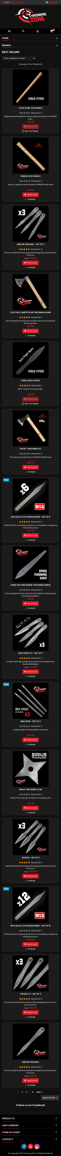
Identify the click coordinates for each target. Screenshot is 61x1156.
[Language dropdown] (52, 2)
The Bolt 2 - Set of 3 (30, 994)
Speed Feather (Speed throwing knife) (31, 585)
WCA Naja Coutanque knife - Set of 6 (30, 516)
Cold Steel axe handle (30, 108)
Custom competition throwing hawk (30, 312)
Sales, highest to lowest (19, 58)
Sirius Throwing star (30, 789)
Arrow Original (30, 1062)
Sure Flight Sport (30, 380)
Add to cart (30, 126)
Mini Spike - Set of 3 (30, 721)
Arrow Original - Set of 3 (30, 244)
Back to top (50, 1098)
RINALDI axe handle (30, 176)
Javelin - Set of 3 (30, 857)
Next (39, 1092)
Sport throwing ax (30, 448)
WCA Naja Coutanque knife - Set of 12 (30, 925)
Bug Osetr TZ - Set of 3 (30, 653)
